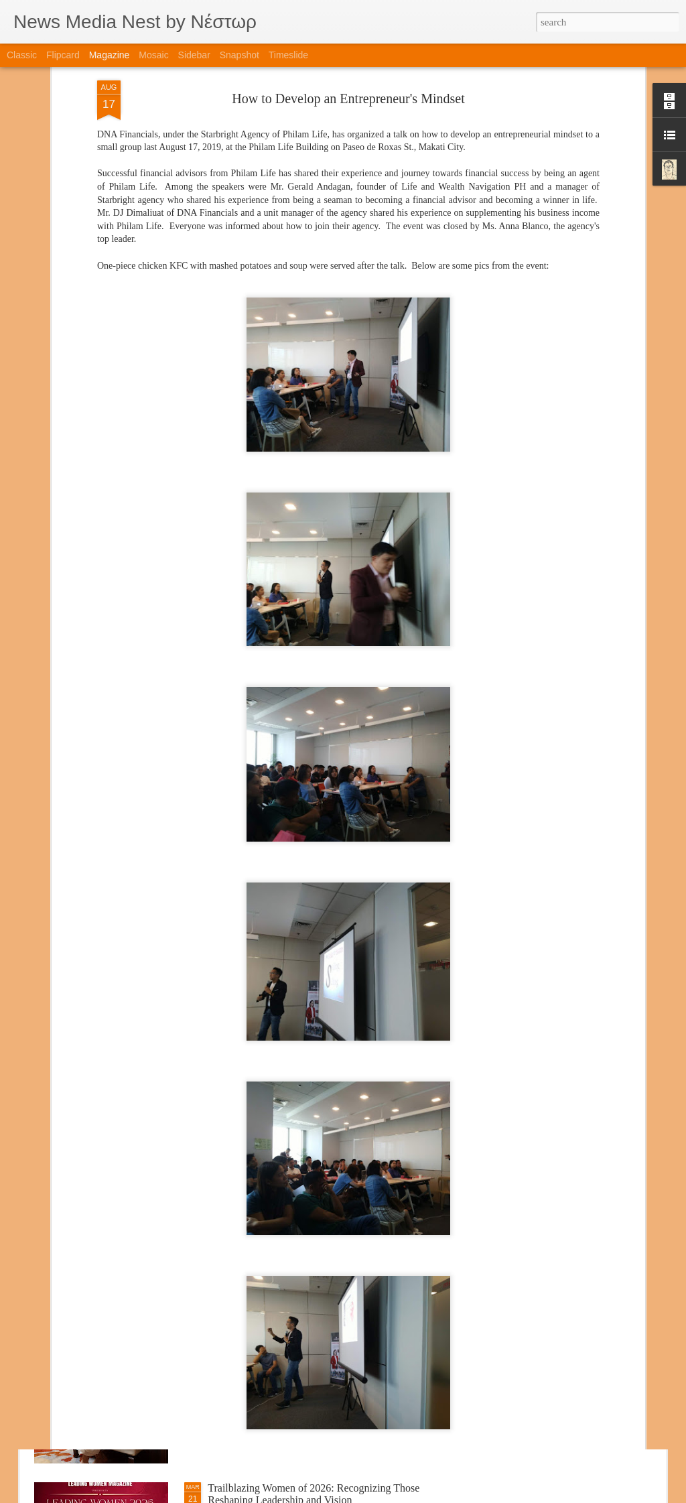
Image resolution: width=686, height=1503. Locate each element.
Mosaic (153, 55)
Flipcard (63, 55)
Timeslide (288, 55)
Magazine (109, 55)
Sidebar (194, 55)
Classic (22, 55)
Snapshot (239, 55)
